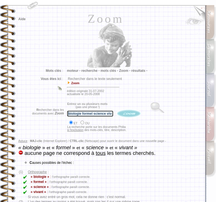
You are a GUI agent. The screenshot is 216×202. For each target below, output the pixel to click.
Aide (22, 19)
